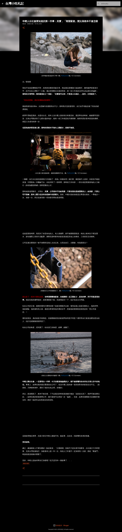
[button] (23, 28)
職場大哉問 (26, 463)
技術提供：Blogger (61, 525)
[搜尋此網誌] (110, 3)
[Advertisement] (61, 215)
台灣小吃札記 (14, 3)
